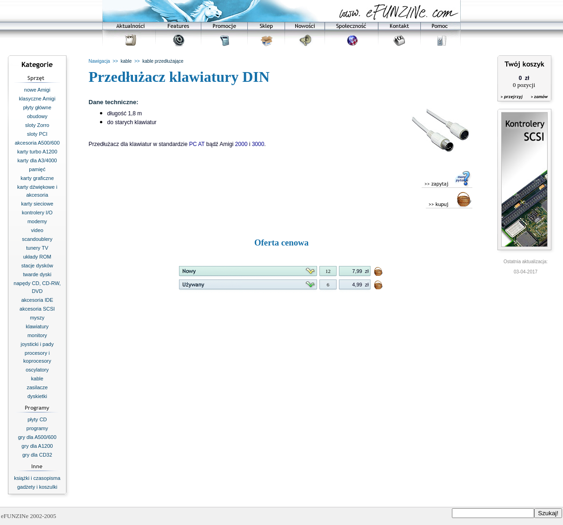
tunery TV (37, 248)
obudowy (37, 116)
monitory (37, 335)
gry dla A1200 (37, 446)
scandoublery (37, 239)
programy (37, 428)
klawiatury (37, 326)
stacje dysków (37, 265)
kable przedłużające (162, 61)
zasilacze (36, 387)
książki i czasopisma (37, 478)
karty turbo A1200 (37, 151)
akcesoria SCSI (37, 309)
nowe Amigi (37, 90)
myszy (37, 317)
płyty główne (37, 107)
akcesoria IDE (37, 300)
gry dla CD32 (37, 455)
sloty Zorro (37, 125)
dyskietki (37, 396)
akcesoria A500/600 (37, 143)
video (37, 230)
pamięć (37, 169)
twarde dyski (37, 274)
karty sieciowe (37, 203)
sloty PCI (37, 134)
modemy (37, 221)
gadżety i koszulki (37, 487)
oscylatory (37, 369)
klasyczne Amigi (37, 98)
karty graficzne (37, 178)
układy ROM (37, 256)
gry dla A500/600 (37, 437)
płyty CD (37, 419)
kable (37, 378)
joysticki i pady (37, 344)
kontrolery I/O (37, 212)
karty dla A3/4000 (37, 160)
